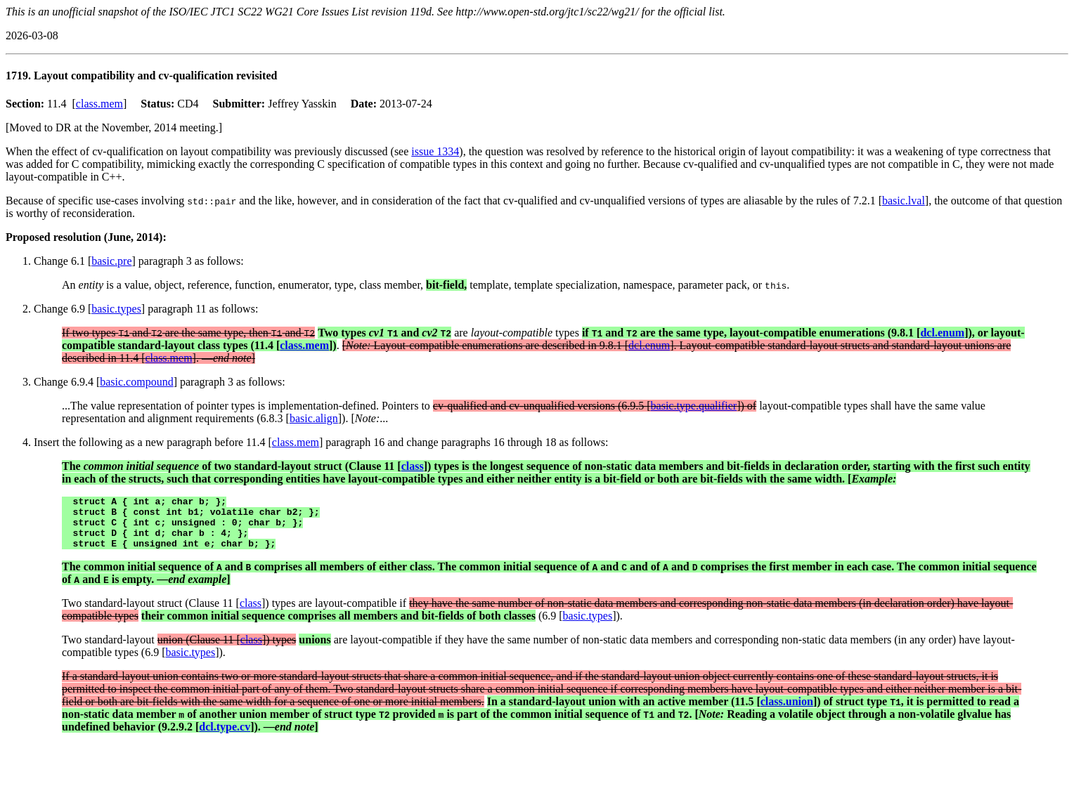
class (412, 466)
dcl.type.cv (224, 737)
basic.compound (136, 382)
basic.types (116, 309)
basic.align (314, 418)
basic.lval (903, 201)
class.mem (99, 104)
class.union (787, 712)
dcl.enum (942, 333)
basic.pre (111, 261)
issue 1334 (435, 151)
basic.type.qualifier (694, 406)
